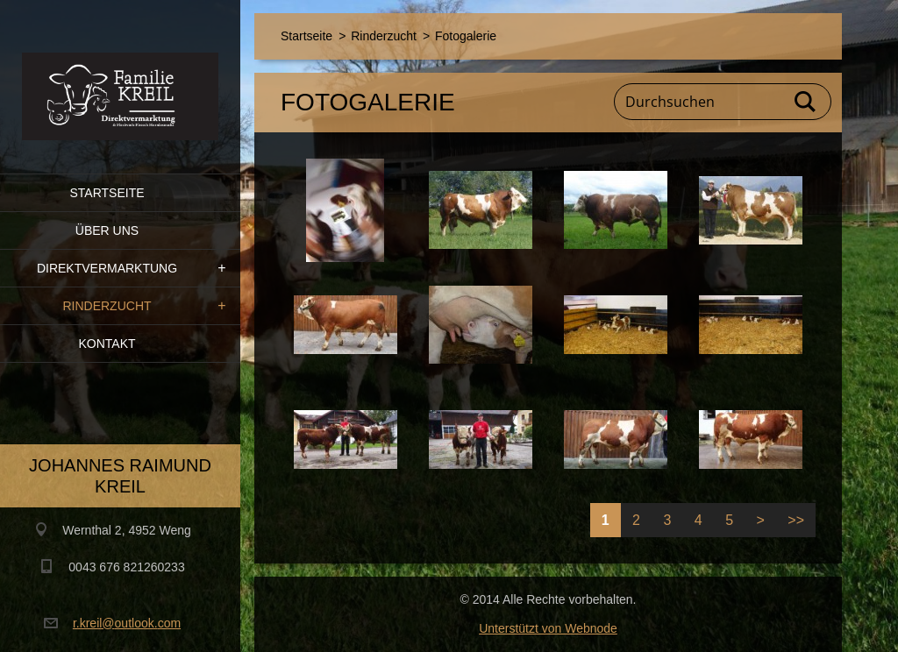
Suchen (806, 102)
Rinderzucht (106, 306)
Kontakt (106, 344)
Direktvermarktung (107, 268)
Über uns (107, 230)
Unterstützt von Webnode (548, 628)
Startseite (106, 193)
